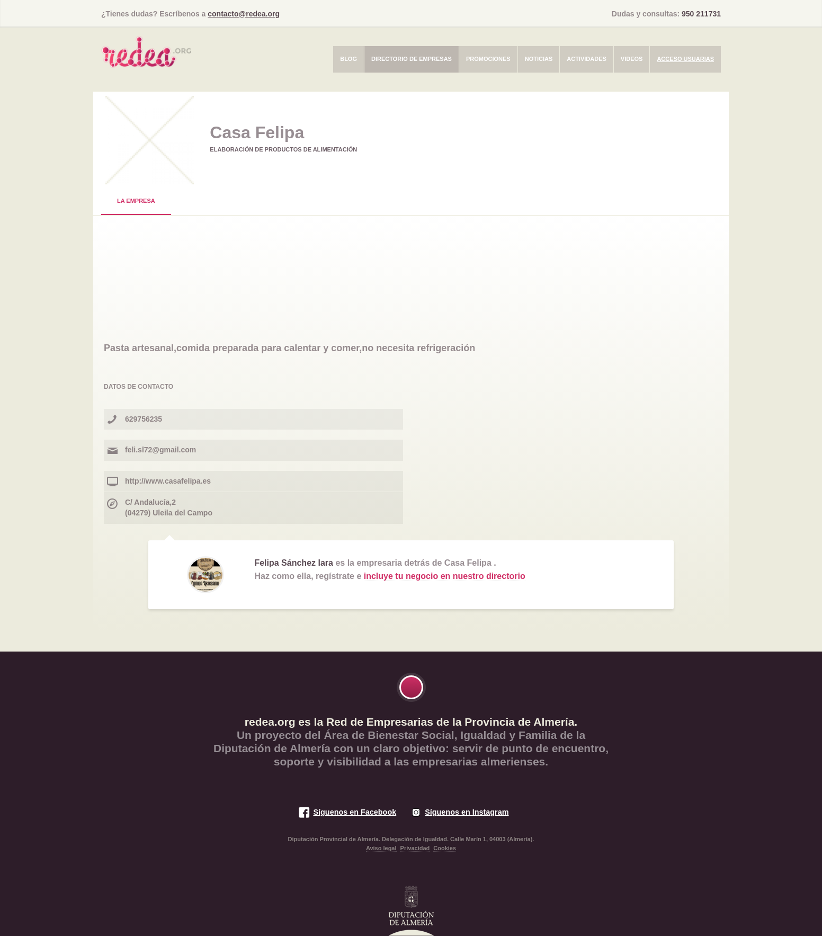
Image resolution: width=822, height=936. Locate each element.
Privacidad (415, 848)
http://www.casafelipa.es (168, 481)
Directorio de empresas (411, 59)
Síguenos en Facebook (354, 812)
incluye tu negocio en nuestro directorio (444, 576)
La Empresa (136, 201)
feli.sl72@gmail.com (160, 449)
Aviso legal (381, 848)
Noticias (539, 59)
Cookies (444, 848)
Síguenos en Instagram (466, 812)
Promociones (488, 59)
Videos (632, 59)
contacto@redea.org (244, 14)
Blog (348, 59)
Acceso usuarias (685, 59)
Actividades (586, 59)
